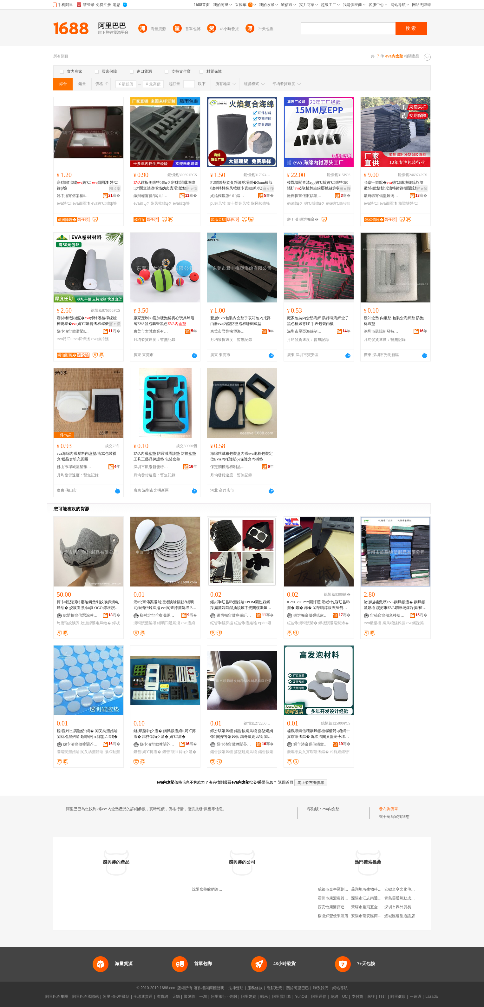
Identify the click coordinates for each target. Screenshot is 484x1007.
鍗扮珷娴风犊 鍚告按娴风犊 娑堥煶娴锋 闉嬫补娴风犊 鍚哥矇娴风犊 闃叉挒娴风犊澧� (241, 734)
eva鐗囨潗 (81, 203)
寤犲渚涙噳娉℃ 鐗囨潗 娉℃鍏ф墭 (87, 185)
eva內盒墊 (331, 809)
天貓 (176, 996)
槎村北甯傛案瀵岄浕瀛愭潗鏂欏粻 (157, 615)
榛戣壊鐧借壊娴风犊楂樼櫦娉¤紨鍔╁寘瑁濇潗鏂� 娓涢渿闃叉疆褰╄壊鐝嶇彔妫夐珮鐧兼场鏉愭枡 (318, 734)
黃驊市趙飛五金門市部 (370, 907)
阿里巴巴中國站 (116, 996)
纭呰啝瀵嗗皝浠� (302, 623)
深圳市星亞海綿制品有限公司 (304, 331)
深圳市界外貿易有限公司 (405, 907)
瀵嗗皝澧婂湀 (145, 623)
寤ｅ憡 (191, 188)
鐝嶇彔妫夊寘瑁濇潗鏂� (308, 752)
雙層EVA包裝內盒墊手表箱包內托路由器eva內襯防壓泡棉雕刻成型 (240, 321)
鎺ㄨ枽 (115, 188)
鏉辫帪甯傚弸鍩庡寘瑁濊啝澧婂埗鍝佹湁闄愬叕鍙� (310, 615)
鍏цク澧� (187, 752)
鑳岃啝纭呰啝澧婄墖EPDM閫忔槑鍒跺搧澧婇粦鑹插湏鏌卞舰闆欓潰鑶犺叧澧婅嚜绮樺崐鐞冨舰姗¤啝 (240, 605)
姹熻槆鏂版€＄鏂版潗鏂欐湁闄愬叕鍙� (227, 196)
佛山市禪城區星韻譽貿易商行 (74, 467)
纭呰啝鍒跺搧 (221, 623)
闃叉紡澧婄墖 (92, 752)
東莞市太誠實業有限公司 (151, 331)
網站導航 (340, 988)
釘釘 (382, 996)
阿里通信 (318, 996)
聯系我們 (320, 988)
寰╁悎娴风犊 (238, 203)
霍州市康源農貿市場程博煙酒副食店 (348, 898)
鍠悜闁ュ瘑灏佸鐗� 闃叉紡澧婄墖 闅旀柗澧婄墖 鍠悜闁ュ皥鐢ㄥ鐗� (87, 734)
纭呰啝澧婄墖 (245, 623)
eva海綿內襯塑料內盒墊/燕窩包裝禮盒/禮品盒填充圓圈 (86, 456)
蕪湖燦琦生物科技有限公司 (374, 889)
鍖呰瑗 (170, 752)
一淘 (203, 996)
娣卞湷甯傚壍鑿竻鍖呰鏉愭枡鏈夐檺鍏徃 (74, 331)
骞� (114, 195)
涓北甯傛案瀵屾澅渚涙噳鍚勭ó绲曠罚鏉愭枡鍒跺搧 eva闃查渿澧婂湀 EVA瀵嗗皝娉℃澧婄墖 (164, 605)
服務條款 (255, 988)
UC (345, 996)
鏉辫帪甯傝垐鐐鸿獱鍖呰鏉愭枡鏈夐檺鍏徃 (381, 196)
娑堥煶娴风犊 (245, 752)
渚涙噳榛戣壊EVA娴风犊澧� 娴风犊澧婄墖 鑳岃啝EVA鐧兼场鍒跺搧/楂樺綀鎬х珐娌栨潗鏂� (395, 605)
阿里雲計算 (281, 996)
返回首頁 (285, 782)
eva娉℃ (64, 203)
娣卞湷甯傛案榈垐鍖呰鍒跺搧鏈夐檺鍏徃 (74, 196)
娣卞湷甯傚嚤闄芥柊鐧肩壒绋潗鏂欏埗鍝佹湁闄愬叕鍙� (80, 744)
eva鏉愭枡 (372, 623)
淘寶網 (162, 996)
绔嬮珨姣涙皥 (68, 623)
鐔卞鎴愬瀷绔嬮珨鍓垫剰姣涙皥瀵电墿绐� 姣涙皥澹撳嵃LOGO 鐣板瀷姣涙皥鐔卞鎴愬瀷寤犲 (88, 605)
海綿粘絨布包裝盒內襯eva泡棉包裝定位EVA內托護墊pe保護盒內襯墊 (241, 456)
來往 (371, 996)
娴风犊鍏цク (161, 203)
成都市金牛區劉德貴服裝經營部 (344, 889)
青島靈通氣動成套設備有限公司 (411, 898)
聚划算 (189, 996)
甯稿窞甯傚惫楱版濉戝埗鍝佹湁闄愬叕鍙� (387, 615)
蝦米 (264, 996)
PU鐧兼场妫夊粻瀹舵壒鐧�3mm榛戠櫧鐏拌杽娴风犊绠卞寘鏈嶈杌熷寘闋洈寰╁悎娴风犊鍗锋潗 (241, 185)
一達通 (415, 996)
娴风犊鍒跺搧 (394, 623)
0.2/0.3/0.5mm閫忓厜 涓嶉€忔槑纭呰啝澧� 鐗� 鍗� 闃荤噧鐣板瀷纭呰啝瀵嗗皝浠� (318, 605)
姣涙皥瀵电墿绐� (96, 623)
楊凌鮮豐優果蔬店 (333, 916)
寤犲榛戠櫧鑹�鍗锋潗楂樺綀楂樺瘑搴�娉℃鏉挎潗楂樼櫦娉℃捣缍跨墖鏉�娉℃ (88, 321)
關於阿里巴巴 (297, 988)
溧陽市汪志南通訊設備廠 (372, 898)
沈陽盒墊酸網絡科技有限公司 (216, 889)
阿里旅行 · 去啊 (224, 996)
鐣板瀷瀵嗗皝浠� (333, 623)
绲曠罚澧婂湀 (168, 623)
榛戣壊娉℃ (408, 203)
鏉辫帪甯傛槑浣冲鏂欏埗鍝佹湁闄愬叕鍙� (80, 615)
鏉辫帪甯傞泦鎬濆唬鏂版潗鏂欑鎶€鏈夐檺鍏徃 (304, 196)
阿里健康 (398, 996)
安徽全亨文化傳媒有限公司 (407, 889)
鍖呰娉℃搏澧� (147, 752)
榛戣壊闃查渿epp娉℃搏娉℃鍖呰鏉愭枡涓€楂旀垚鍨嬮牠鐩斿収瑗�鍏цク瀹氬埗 (318, 185)
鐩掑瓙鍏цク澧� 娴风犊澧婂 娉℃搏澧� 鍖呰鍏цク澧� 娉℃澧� (165, 734)
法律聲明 (236, 988)
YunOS (301, 996)
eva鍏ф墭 (181, 203)
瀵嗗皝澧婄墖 (68, 752)
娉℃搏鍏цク (314, 203)
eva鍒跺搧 (415, 623)
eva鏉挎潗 (100, 339)
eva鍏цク (141, 203)
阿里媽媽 (248, 996)
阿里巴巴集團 (56, 996)
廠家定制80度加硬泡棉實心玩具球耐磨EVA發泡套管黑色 (164, 321)
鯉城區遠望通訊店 (399, 916)
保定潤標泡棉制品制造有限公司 (227, 467)
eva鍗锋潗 (81, 339)
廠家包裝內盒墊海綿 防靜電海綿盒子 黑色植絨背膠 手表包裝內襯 (318, 321)
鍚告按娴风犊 (221, 752)
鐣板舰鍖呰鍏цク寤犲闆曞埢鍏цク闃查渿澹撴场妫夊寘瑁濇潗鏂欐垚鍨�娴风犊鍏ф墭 (165, 185)
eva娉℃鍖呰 (338, 203)
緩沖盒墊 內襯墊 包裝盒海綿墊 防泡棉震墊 (394, 321)
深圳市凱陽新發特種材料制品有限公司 (381, 331)
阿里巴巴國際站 (85, 996)
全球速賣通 (143, 996)
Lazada (431, 996)
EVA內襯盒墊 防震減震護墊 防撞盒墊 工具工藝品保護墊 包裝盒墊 (165, 456)
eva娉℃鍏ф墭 (104, 203)
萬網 (334, 996)
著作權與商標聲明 (209, 988)
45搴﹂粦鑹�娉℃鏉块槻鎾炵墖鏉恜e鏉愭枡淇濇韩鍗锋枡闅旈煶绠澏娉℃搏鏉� (394, 185)
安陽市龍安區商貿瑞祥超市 (374, 916)
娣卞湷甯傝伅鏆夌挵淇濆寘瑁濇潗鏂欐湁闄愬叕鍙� (310, 744)
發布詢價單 (388, 809)
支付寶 (357, 996)
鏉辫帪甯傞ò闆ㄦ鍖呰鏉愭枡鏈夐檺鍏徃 (151, 196)
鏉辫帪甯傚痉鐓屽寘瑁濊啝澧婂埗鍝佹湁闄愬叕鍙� (234, 615)
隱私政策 (274, 988)
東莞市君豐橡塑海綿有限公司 (227, 331)
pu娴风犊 (218, 203)
